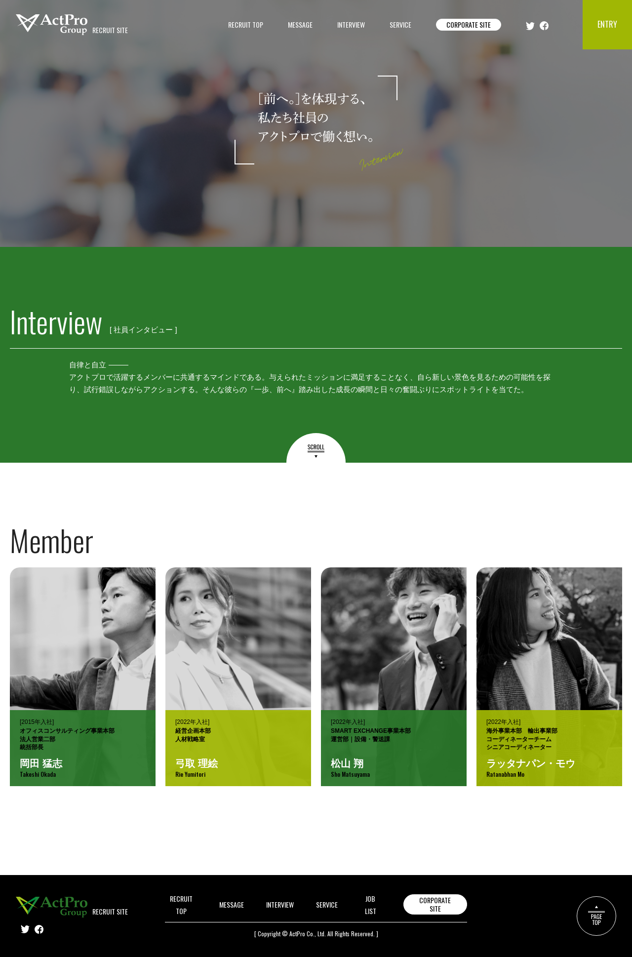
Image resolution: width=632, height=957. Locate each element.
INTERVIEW (351, 24)
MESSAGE (300, 24)
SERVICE (400, 24)
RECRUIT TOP (245, 24)
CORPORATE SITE (468, 24)
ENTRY (607, 24)
